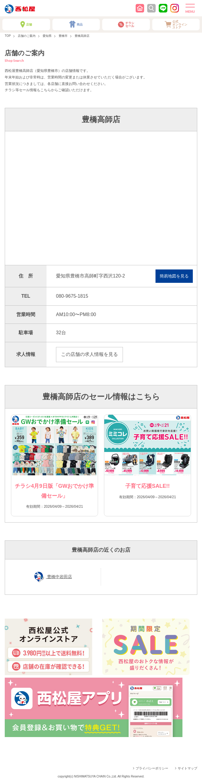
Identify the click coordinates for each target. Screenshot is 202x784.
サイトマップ (187, 768)
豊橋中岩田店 (59, 576)
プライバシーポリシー (152, 768)
